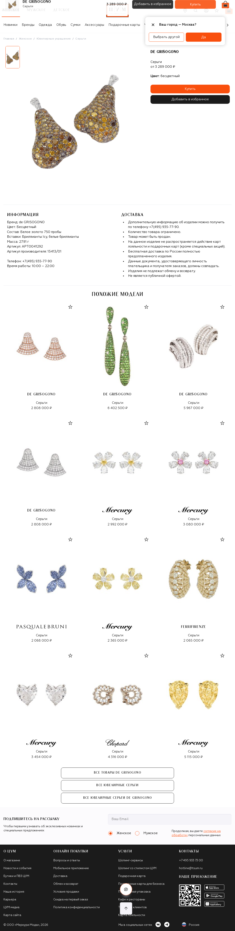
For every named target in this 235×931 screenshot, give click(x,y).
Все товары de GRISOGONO (117, 772)
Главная (8, 39)
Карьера (9, 899)
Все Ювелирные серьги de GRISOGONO (117, 797)
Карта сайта (12, 915)
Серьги (80, 39)
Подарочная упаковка (134, 891)
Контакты (10, 884)
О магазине (11, 860)
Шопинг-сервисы (130, 860)
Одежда (45, 24)
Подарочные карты (124, 24)
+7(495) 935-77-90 (37, 261)
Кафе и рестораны (131, 899)
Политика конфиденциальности (76, 907)
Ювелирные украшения (54, 39)
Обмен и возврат (65, 884)
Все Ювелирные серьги (117, 785)
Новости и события (17, 868)
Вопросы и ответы (66, 860)
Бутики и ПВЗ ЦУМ (16, 876)
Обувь (61, 24)
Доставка (60, 876)
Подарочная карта (131, 876)
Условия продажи (66, 891)
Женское (25, 39)
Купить (190, 89)
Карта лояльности (131, 915)
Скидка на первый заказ (70, 899)
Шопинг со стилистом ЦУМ (137, 868)
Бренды (28, 24)
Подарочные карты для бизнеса (141, 884)
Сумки (75, 24)
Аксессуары (94, 24)
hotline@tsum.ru (191, 868)
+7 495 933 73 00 (191, 860)
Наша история (13, 891)
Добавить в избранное (190, 99)
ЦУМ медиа (11, 907)
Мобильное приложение (71, 868)
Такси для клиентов (132, 907)
